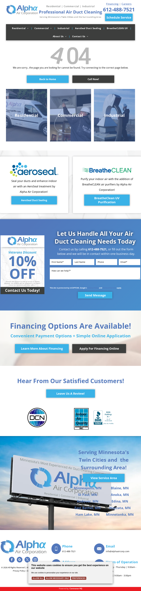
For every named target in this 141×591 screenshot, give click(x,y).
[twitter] (27, 560)
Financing (112, 4)
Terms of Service (109, 288)
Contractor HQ (76, 588)
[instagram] (35, 560)
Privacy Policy (93, 288)
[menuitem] (21, 28)
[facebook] (12, 560)
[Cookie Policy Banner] (70, 573)
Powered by (64, 588)
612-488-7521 (97, 249)
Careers (127, 4)
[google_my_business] (19, 560)
